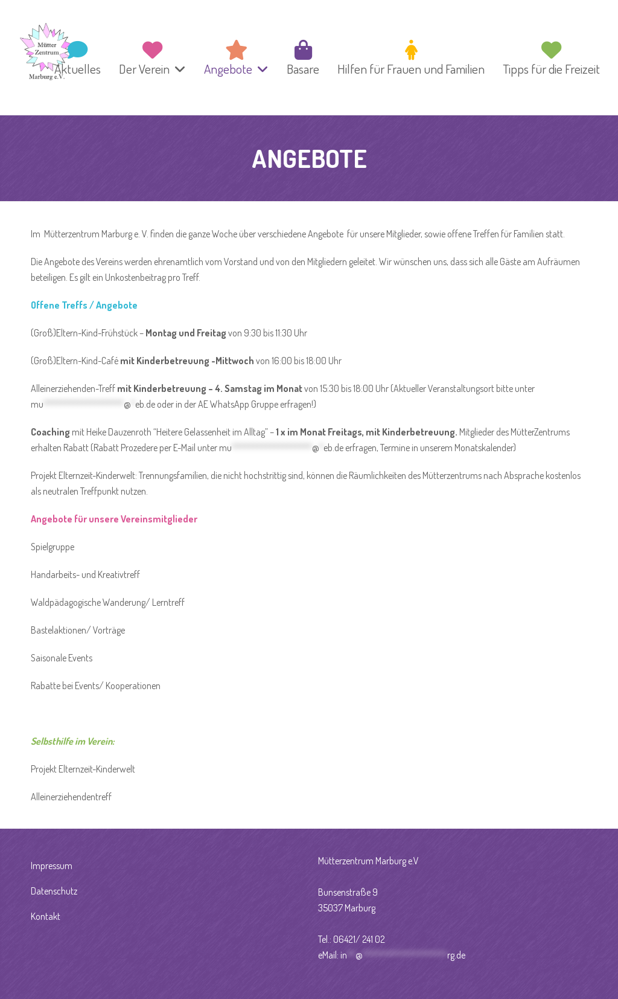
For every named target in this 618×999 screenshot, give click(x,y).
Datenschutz (54, 891)
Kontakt (45, 916)
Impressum (51, 865)
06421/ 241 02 (359, 939)
